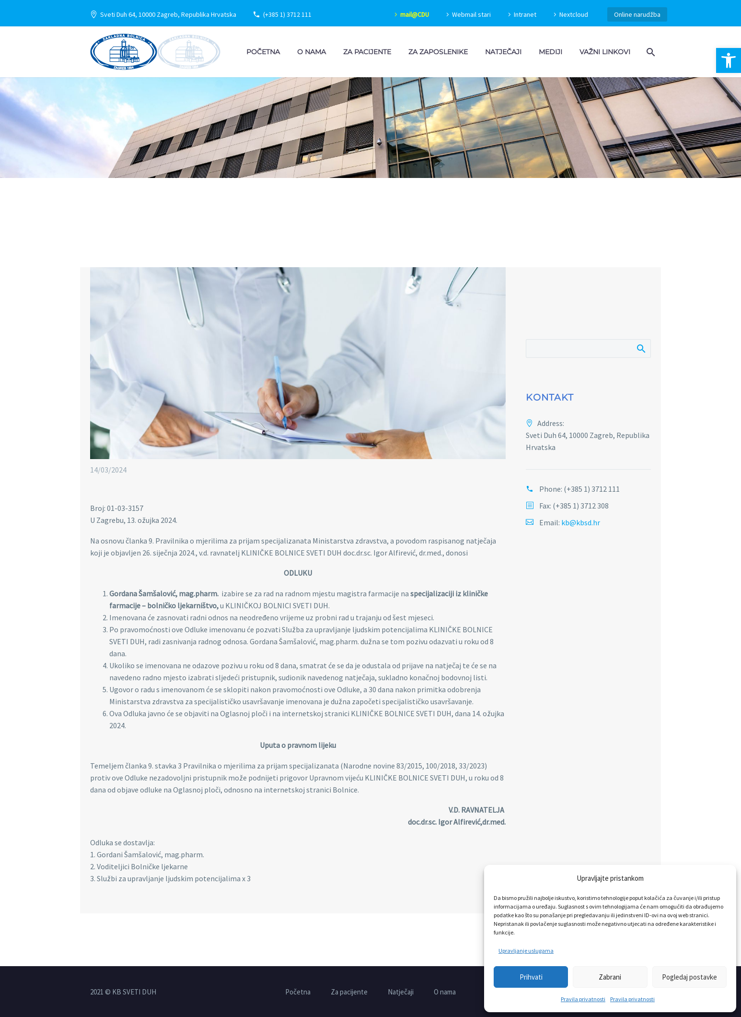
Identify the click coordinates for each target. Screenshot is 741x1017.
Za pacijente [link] (367, 51)
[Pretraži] (588, 348)
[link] (728, 60)
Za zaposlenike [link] (438, 51)
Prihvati (531, 977)
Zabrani (610, 977)
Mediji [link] (550, 51)
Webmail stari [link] (471, 14)
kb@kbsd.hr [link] (580, 522)
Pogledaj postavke (689, 977)
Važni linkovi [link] (604, 51)
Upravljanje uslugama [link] (526, 950)
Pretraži (640, 348)
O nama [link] (311, 51)
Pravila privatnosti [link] (583, 999)
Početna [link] (263, 51)
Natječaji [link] (503, 51)
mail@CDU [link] (414, 14)
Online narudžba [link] (637, 14)
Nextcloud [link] (573, 14)
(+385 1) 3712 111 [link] (287, 14)
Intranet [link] (525, 14)
